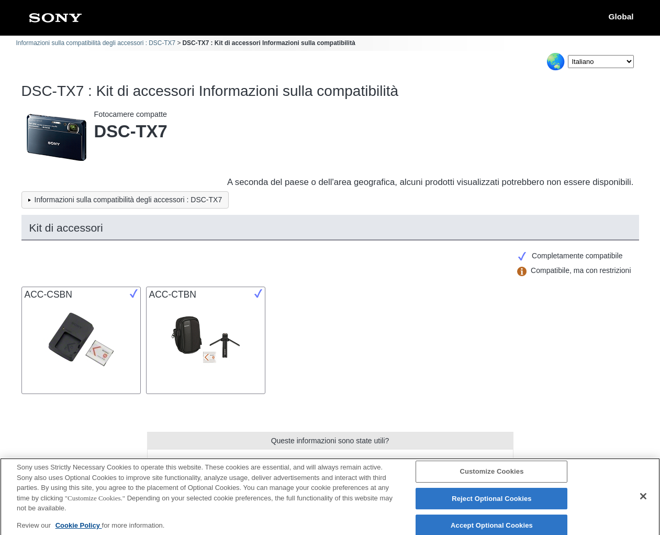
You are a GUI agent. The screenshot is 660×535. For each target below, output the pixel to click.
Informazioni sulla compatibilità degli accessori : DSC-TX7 (96, 43)
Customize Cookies (491, 475)
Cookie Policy (78, 529)
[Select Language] (601, 61)
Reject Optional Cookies (492, 503)
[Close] (643, 500)
